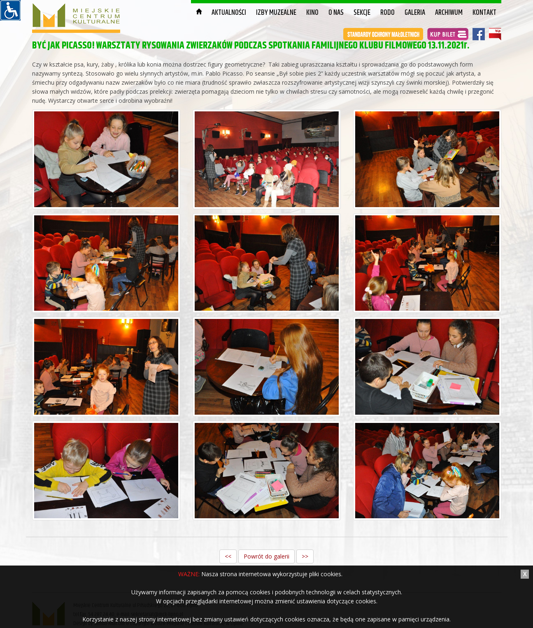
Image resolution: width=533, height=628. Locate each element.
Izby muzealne (276, 12)
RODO (387, 12)
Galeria (415, 12)
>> (305, 556)
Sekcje (362, 12)
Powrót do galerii (266, 556)
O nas (336, 12)
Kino (312, 12)
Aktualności (229, 12)
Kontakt (484, 12)
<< (228, 556)
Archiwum (449, 12)
